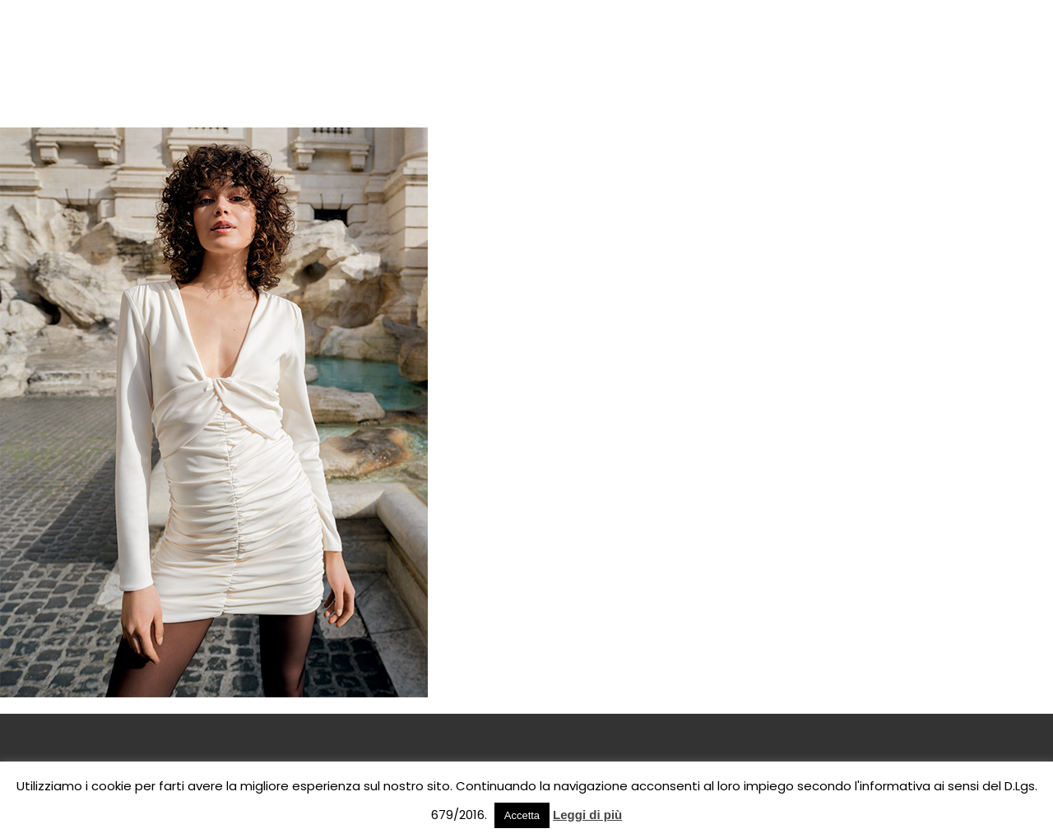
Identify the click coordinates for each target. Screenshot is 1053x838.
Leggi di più (587, 815)
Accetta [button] (522, 815)
